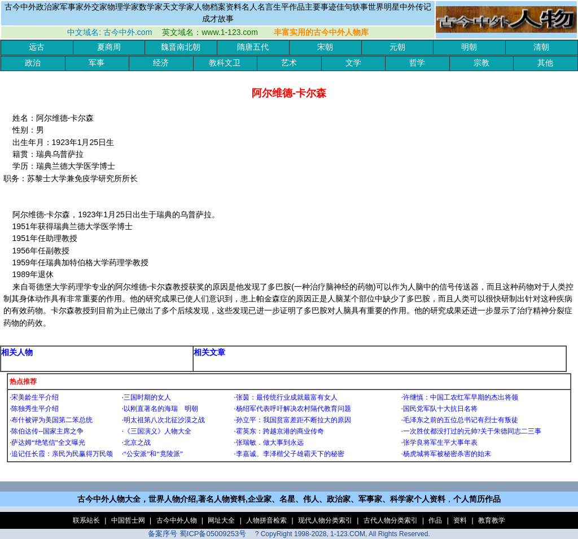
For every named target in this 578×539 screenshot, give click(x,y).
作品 (435, 520)
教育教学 (491, 520)
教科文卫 (224, 63)
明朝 (469, 47)
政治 (33, 63)
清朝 (541, 47)
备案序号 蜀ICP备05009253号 (197, 533)
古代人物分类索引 (391, 520)
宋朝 (325, 47)
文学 (353, 63)
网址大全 (221, 520)
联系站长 (86, 520)
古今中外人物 (176, 520)
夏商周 (109, 47)
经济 (161, 63)
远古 (37, 47)
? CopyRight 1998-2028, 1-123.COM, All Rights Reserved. (342, 534)
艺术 (289, 63)
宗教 (481, 63)
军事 (96, 63)
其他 (545, 63)
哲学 (417, 63)
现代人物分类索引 (325, 520)
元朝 (397, 47)
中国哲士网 (128, 520)
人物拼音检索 (266, 520)
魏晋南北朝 (180, 47)
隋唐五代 (253, 47)
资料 (460, 520)
